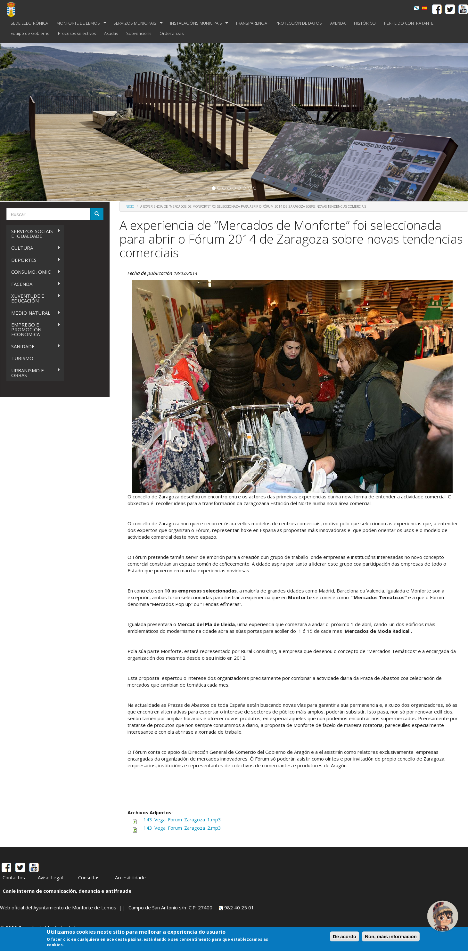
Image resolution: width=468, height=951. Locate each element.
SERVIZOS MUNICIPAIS (136, 23)
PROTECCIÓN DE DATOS (298, 23)
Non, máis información (391, 936)
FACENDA (33, 284)
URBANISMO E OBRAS (33, 372)
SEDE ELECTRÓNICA (29, 23)
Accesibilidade (130, 877)
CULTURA (33, 248)
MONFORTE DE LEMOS (79, 23)
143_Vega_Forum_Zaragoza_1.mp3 (182, 819)
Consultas (89, 877)
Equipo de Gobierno (30, 33)
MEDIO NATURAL (33, 313)
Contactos (14, 877)
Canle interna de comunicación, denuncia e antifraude (67, 891)
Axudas (111, 33)
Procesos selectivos (77, 33)
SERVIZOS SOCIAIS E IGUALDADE (33, 233)
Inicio (129, 206)
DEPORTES (33, 260)
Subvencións (138, 33)
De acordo (344, 936)
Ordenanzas (172, 33)
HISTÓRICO (365, 23)
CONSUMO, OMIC (33, 272)
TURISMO (22, 358)
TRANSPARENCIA (251, 23)
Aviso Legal (50, 877)
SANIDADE (33, 346)
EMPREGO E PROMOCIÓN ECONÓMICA (33, 329)
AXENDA (338, 23)
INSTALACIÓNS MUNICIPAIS (197, 23)
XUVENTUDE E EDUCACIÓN (33, 298)
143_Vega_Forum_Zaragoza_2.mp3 (182, 828)
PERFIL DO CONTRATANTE (408, 23)
